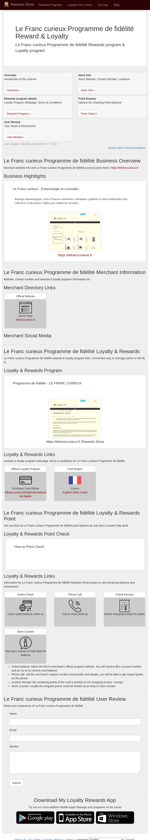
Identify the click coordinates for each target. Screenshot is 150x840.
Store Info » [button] (88, 90)
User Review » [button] (15, 137)
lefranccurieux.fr (25, 319)
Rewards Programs (50, 4)
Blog (116, 4)
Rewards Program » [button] (19, 113)
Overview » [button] (13, 90)
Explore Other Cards (75, 492)
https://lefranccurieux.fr (124, 167)
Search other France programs (126, 147)
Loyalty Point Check (80, 4)
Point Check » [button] (89, 113)
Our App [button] (103, 4)
